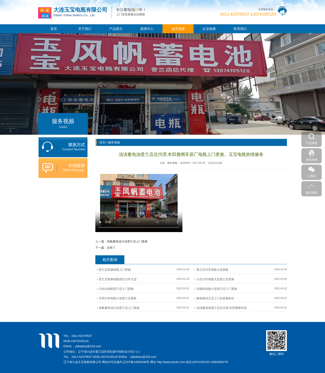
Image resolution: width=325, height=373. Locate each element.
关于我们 (84, 29)
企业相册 (209, 29)
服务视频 (178, 29)
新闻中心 (147, 29)
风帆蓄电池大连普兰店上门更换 (127, 241)
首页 (53, 29)
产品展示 (115, 29)
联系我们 (240, 29)
